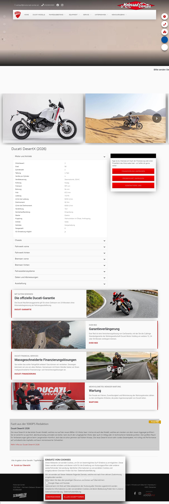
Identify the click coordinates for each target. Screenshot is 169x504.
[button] (57, 14)
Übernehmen (53, 497)
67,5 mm (68, 192)
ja (65, 232)
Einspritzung (69, 212)
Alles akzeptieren (74, 497)
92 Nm (67, 202)
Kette (66, 222)
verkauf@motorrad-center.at (27, 5)
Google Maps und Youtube (59, 483)
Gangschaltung (70, 225)
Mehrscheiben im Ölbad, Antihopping (77, 218)
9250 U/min (69, 199)
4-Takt (67, 173)
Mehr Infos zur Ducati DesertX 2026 (25, 444)
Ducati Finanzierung (25, 374)
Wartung (93, 402)
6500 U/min (69, 205)
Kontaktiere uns (133, 185)
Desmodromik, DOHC (72, 179)
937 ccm (67, 186)
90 (65, 166)
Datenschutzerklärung (86, 470)
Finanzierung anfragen (133, 171)
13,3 (66, 209)
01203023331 (49, 5)
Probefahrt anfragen (133, 178)
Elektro (67, 215)
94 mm (67, 189)
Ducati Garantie (23, 309)
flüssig (67, 183)
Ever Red (93, 343)
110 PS (67, 196)
